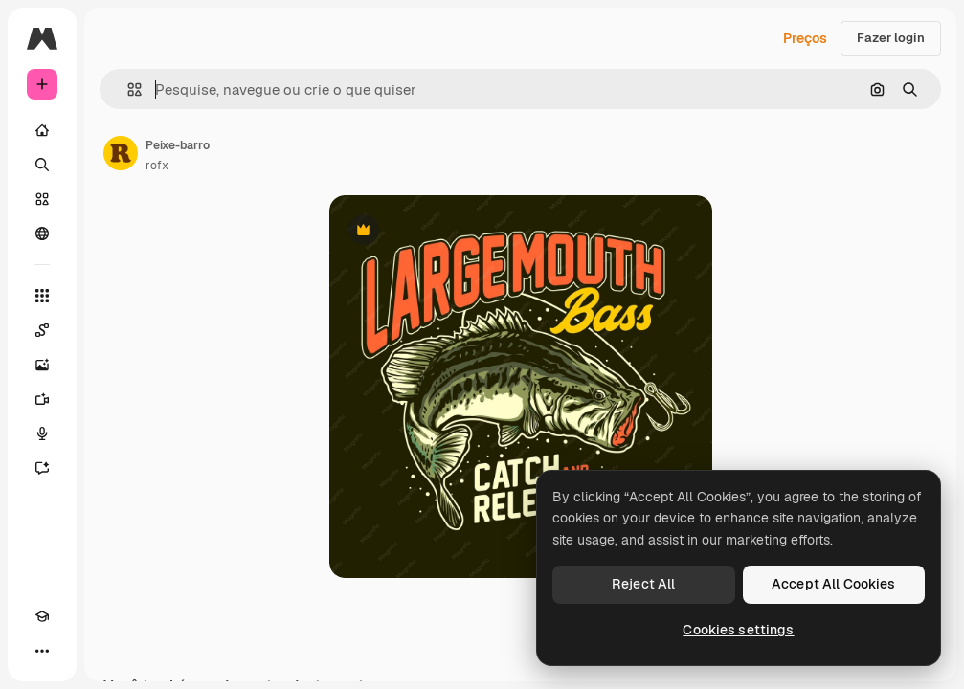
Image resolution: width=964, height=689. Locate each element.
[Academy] (42, 616)
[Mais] (42, 650)
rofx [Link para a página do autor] (157, 165)
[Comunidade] (42, 233)
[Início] (42, 130)
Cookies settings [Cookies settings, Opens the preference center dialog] (738, 629)
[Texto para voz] (42, 433)
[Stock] (42, 199)
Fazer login (891, 38)
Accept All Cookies (834, 583)
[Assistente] (42, 468)
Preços (805, 38)
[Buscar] (42, 164)
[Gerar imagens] (42, 364)
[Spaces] (42, 330)
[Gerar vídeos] (42, 399)
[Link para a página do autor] (120, 153)
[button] (127, 89)
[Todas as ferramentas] (42, 295)
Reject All (643, 583)
